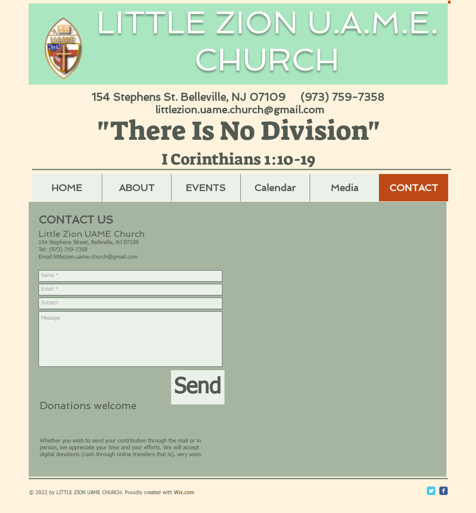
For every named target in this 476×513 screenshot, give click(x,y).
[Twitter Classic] (431, 490)
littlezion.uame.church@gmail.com (239, 109)
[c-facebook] (443, 490)
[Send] (198, 387)
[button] (449, 1)
